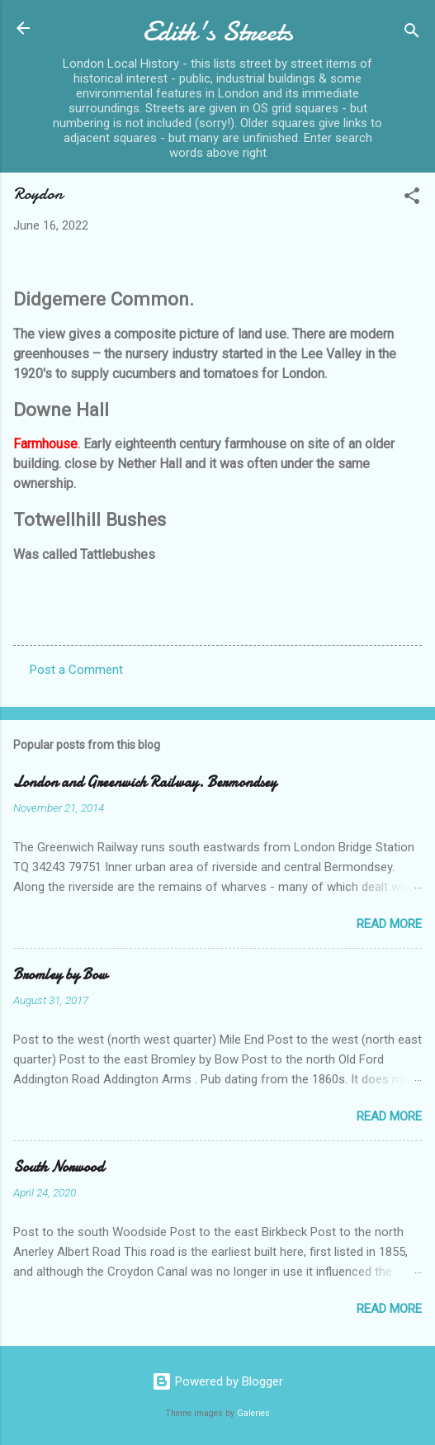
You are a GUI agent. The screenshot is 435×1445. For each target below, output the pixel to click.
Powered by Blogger (217, 1381)
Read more (389, 924)
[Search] (412, 33)
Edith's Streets (218, 31)
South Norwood (58, 1167)
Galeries (253, 1413)
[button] (412, 198)
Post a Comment (76, 669)
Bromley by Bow (60, 974)
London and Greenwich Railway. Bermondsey (145, 782)
